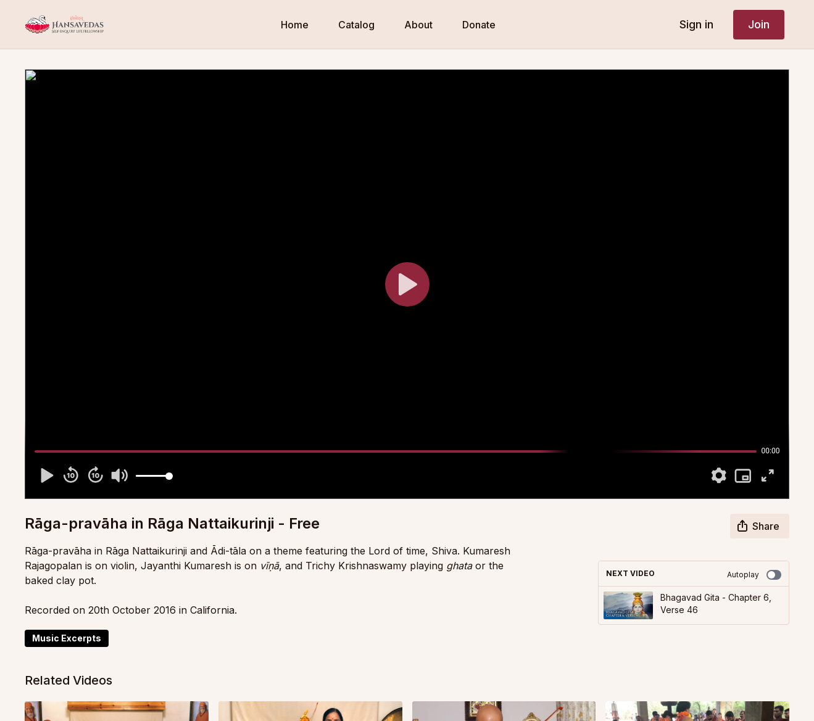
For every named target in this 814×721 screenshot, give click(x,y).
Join (759, 24)
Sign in (696, 24)
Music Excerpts (66, 638)
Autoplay (754, 575)
